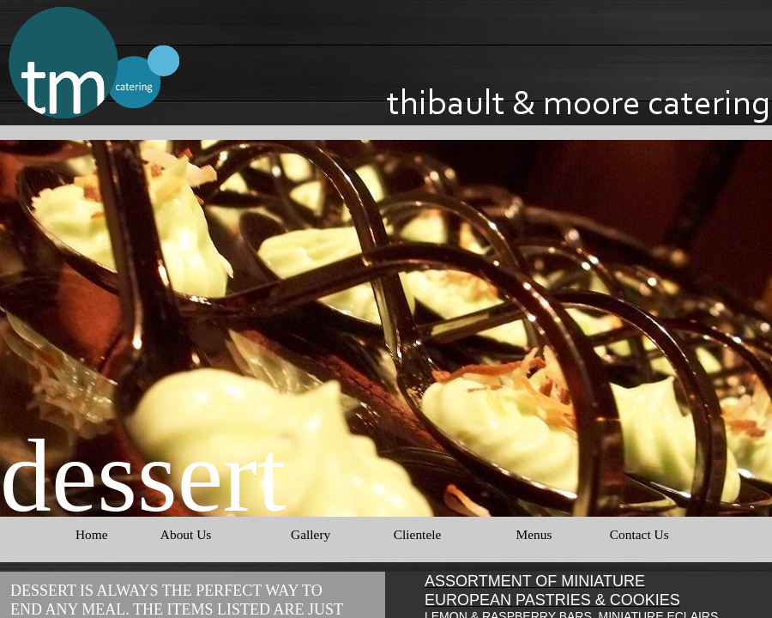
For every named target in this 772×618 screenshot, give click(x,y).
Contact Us (639, 534)
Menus (534, 534)
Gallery (310, 534)
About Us (185, 534)
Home (91, 534)
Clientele (418, 534)
